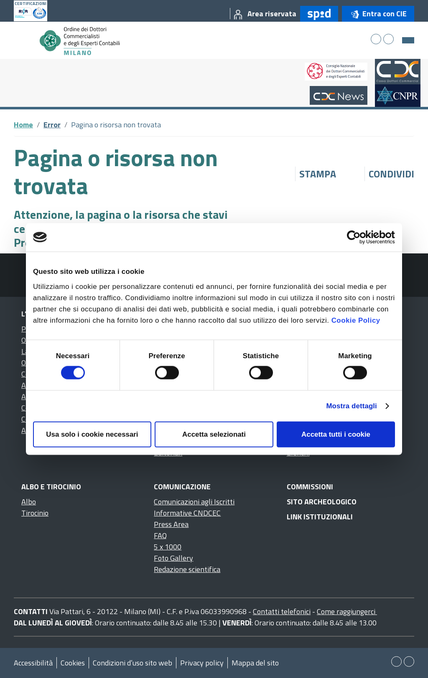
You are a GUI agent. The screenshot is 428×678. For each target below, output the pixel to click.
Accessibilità (33, 662)
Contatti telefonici (282, 611)
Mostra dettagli (351, 406)
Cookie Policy (355, 320)
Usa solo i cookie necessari (92, 434)
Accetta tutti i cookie (335, 434)
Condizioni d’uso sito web (132, 662)
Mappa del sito (255, 662)
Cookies (73, 662)
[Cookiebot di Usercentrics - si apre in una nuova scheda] (358, 237)
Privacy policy (202, 662)
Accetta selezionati (214, 434)
